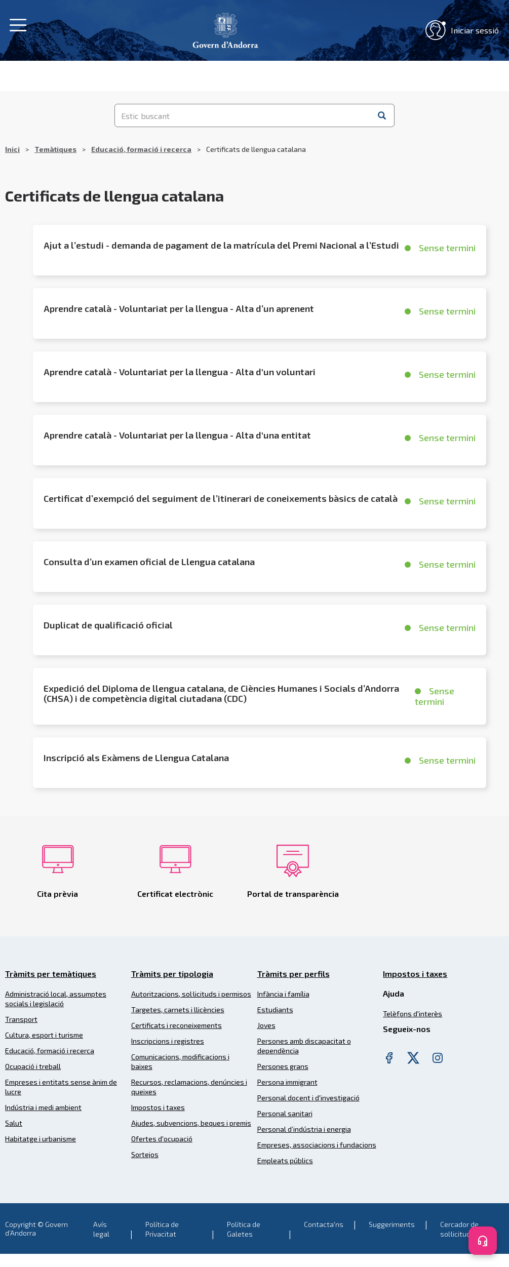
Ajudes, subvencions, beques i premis (191, 1123)
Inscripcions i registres (167, 1041)
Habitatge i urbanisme (40, 1138)
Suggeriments (392, 1224)
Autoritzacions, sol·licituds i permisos (191, 993)
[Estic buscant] (243, 115)
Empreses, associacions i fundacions (316, 1144)
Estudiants (275, 1009)
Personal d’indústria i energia (304, 1129)
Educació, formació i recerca (141, 149)
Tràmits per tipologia (172, 973)
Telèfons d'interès (412, 1013)
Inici (12, 149)
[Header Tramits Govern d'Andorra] (225, 29)
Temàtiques (55, 149)
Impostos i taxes (158, 1107)
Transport (21, 1019)
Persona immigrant (287, 1082)
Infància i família (283, 993)
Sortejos (145, 1154)
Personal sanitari (284, 1113)
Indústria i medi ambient (43, 1107)
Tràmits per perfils (293, 973)
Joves (266, 1025)
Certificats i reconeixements (176, 1025)
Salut (13, 1123)
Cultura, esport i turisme (44, 1035)
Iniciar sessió (462, 30)
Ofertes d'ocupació (161, 1138)
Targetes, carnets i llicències (177, 1009)
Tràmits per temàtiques (50, 973)
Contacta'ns (323, 1224)
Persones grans (282, 1066)
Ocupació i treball (33, 1066)
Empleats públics (285, 1160)
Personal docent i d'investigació (308, 1097)
